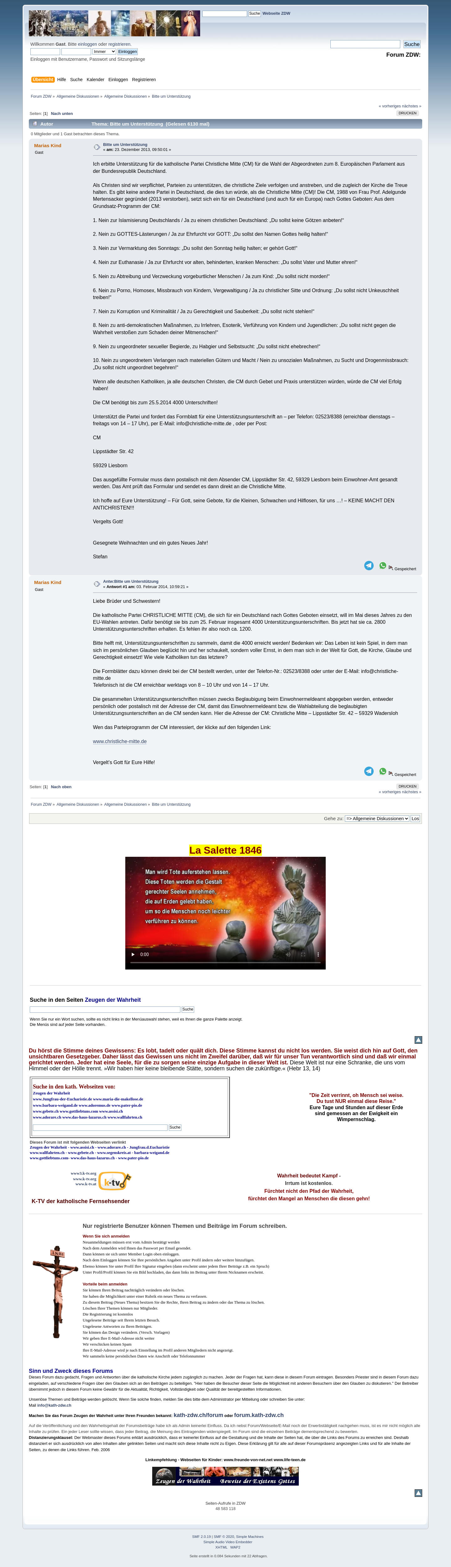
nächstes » (412, 106)
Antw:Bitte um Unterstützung (130, 581)
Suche (38, 1000)
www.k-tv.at (85, 1184)
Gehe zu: (334, 818)
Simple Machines (250, 1537)
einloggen (87, 44)
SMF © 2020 (224, 1537)
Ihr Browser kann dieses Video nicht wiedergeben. (225, 913)
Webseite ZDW (276, 13)
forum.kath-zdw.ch (259, 1415)
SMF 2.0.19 (201, 1537)
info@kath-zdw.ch (54, 1405)
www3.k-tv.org (83, 1173)
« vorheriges (390, 106)
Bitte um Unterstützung (125, 144)
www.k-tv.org (84, 1179)
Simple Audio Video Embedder (228, 1542)
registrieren (119, 44)
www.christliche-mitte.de (120, 741)
